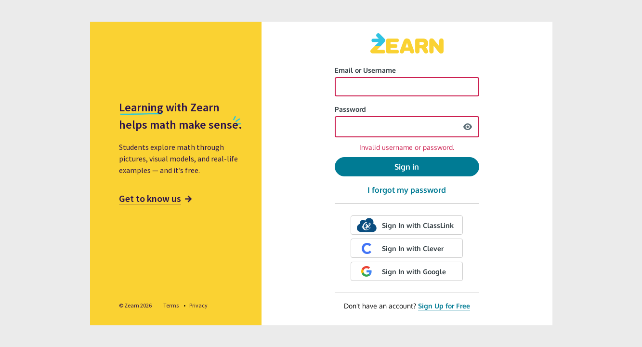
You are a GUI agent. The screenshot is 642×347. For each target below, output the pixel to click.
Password (350, 109)
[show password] (467, 126)
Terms (171, 305)
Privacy (198, 305)
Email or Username (365, 70)
